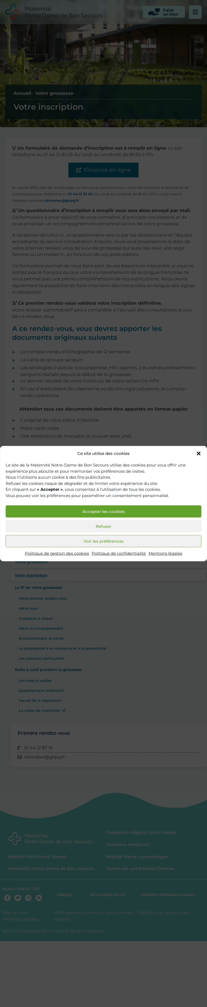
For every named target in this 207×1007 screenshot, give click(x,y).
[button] (198, 453)
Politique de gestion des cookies (57, 553)
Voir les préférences (104, 541)
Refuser (103, 526)
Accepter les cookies (103, 511)
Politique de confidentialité (119, 553)
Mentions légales (165, 553)
